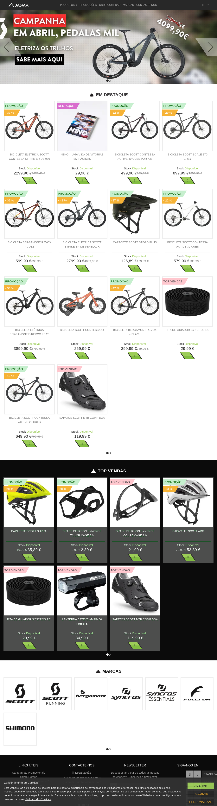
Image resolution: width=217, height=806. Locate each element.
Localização (82, 773)
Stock (22, 168)
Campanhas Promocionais (28, 772)
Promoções (88, 4)
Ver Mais (29, 180)
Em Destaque (108, 94)
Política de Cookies (38, 799)
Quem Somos (28, 776)
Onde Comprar (110, 4)
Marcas (128, 4)
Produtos (68, 5)
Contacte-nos (146, 4)
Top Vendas (108, 471)
